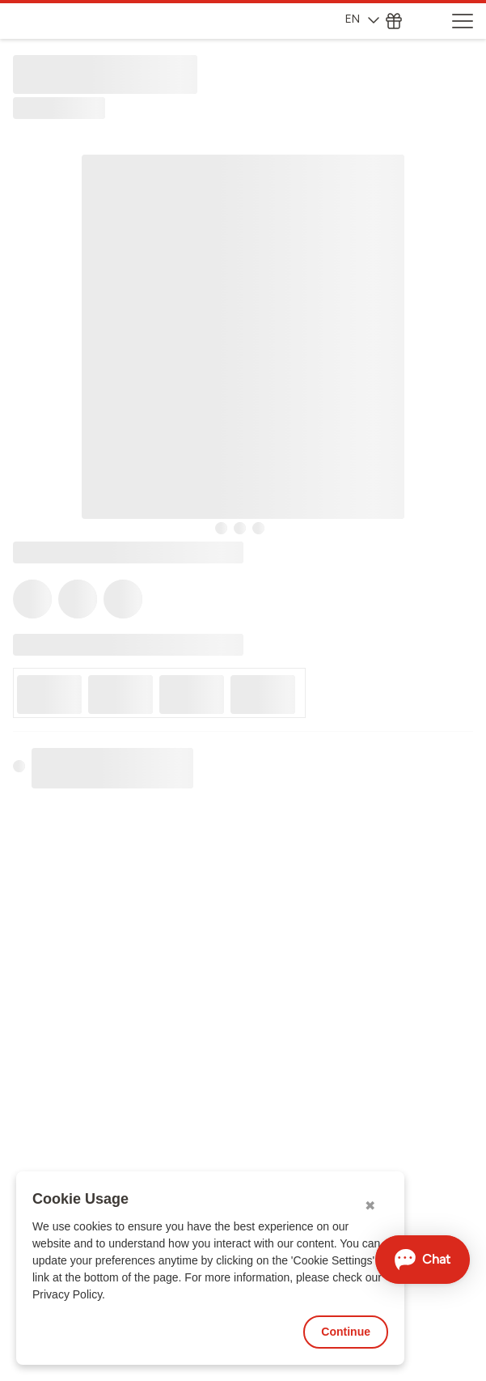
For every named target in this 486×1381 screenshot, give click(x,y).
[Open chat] (422, 1259)
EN (362, 19)
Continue (345, 1331)
